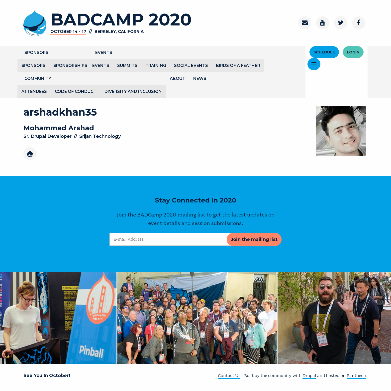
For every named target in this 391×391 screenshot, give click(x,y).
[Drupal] (29, 153)
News (199, 78)
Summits (127, 65)
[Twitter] (340, 22)
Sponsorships (70, 65)
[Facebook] (358, 22)
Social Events (191, 65)
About (177, 78)
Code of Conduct (76, 91)
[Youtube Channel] (322, 22)
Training (155, 65)
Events (103, 52)
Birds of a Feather (238, 65)
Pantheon (356, 375)
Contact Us (229, 375)
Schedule (324, 52)
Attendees (34, 91)
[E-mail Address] (195, 239)
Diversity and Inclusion (133, 91)
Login (353, 52)
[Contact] (304, 22)
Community (37, 78)
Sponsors (36, 52)
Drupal (309, 375)
